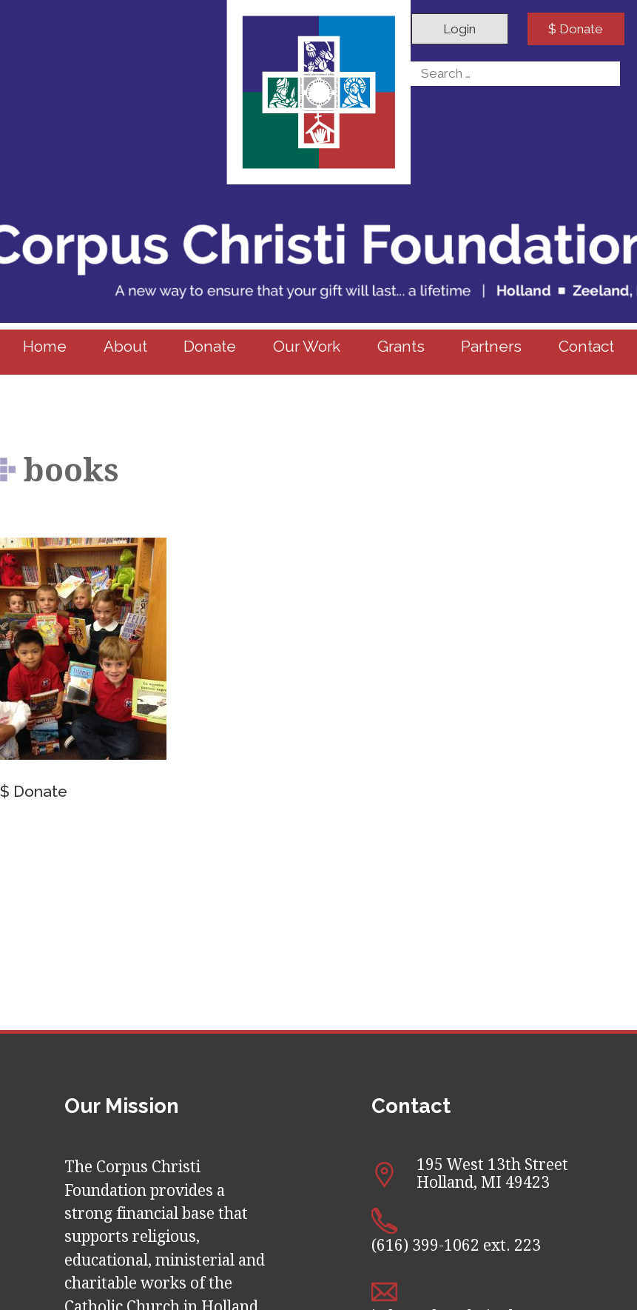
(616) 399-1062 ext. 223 (456, 1245)
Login (459, 28)
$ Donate (575, 28)
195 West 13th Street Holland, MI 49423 (492, 1174)
